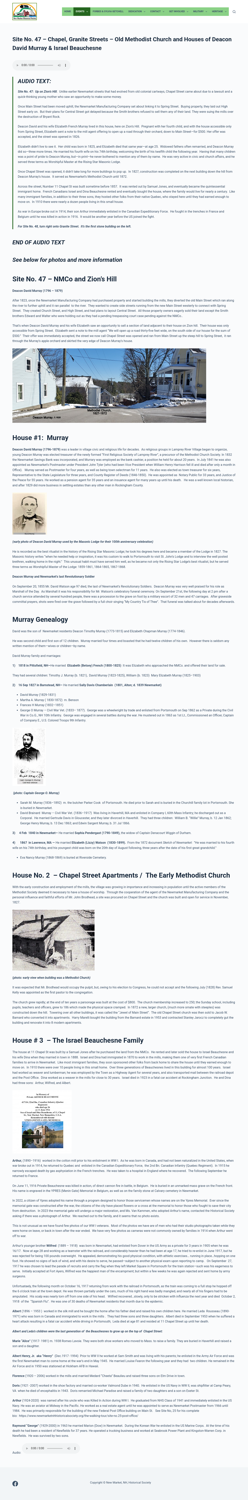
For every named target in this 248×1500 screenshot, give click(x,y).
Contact (158, 11)
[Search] (234, 11)
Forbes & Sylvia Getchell (108, 11)
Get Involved (179, 11)
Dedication (137, 11)
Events (83, 11)
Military (201, 11)
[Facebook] (15, 1483)
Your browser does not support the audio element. (41, 65)
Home (67, 11)
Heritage (220, 11)
